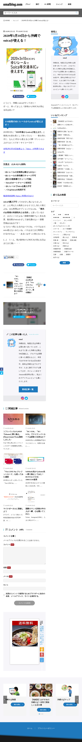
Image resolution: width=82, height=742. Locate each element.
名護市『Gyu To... (63, 166)
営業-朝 (63, 240)
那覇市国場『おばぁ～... (65, 149)
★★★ (65, 215)
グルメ (28, 4)
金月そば (55, 258)
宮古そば (64, 243)
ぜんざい (61, 223)
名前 (7, 567)
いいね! (11, 257)
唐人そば (64, 237)
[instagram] (22, 398)
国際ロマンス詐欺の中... (65, 125)
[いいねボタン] (9, 257)
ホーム (29, 713)
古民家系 (55, 237)
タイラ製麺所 (66, 229)
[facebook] (1, 369)
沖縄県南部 (56, 252)
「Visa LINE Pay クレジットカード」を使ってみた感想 (13, 474)
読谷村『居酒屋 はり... (64, 186)
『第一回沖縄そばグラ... (65, 145)
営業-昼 (54, 240)
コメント (8, 544)
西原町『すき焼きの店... (65, 183)
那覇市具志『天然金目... (65, 179)
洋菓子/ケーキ (68, 252)
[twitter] (26, 398)
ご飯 (53, 223)
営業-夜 (73, 237)
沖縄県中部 (56, 249)
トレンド (59, 4)
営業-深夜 (72, 240)
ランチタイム (69, 232)
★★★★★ (65, 218)
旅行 (37, 4)
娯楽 (69, 4)
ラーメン (55, 235)
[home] (37, 729)
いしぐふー (56, 220)
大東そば (55, 243)
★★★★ (55, 218)
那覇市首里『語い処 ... (64, 142)
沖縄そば (64, 246)
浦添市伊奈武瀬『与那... (65, 176)
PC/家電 (47, 4)
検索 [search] (64, 263)
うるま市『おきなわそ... (65, 162)
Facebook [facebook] (19, 96)
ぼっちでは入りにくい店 (60, 226)
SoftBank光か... (62, 128)
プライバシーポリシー (46, 713)
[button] (5, 684)
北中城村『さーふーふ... (65, 159)
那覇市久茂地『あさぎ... (65, 131)
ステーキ (55, 229)
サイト (5, 585)
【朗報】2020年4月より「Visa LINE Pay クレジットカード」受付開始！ (30, 285)
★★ (58, 215)
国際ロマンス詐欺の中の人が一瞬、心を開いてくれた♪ (35, 511)
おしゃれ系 (67, 220)
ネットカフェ (56, 232)
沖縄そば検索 (10, 684)
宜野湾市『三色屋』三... (65, 169)
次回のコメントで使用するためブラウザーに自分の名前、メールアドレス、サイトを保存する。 (25, 595)
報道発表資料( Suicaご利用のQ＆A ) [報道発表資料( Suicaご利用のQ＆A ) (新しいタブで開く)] (18, 196)
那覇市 (67, 255)
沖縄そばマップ (63, 684)
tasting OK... (61, 152)
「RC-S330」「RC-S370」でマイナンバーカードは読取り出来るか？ (36, 434)
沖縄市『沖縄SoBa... (64, 135)
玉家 (53, 255)
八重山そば (65, 235)
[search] (77, 13)
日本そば (55, 246)
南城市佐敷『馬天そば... (65, 138)
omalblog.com (12, 4)
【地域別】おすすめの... (65, 121)
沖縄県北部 (67, 249)
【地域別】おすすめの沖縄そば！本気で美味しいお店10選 (40, 686)
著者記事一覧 (28, 389)
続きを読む (17, 689)
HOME (7, 20)
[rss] (44, 729)
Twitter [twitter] (32, 96)
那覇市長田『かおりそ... (65, 172)
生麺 (60, 255)
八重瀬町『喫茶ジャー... (65, 155)
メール (7, 576)
